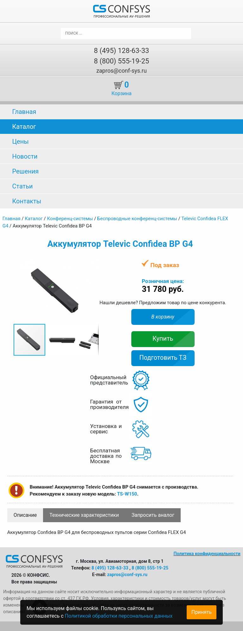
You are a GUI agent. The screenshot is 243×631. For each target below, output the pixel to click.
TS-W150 (127, 494)
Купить (163, 338)
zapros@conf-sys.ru (121, 70)
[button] (93, 265)
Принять (201, 612)
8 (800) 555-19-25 (121, 61)
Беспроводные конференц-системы (137, 218)
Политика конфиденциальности (207, 553)
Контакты (26, 201)
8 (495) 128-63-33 (121, 51)
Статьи (22, 186)
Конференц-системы (70, 218)
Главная (24, 111)
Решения (25, 171)
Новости (24, 156)
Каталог (24, 126)
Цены (20, 141)
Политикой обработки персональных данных (118, 616)
